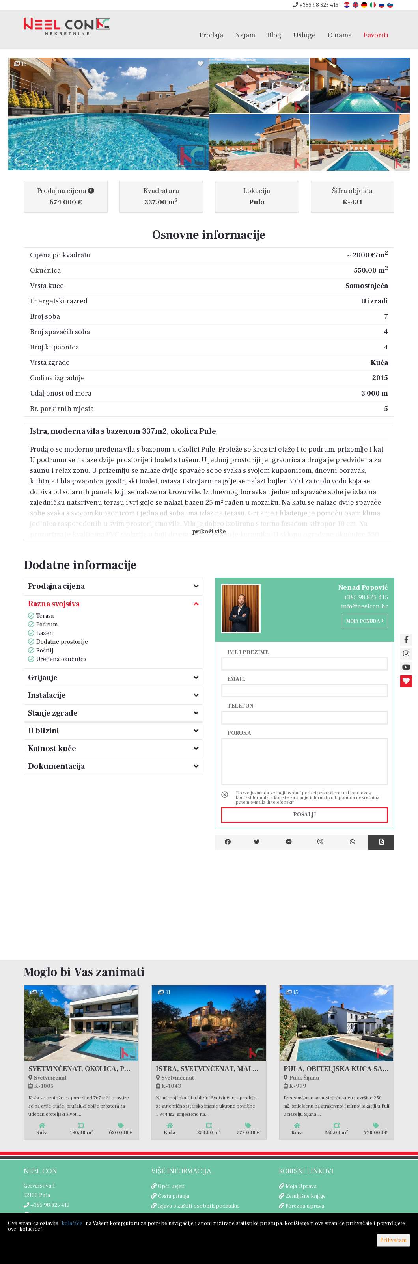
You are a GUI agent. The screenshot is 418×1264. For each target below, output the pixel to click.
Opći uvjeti (171, 1186)
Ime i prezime (248, 652)
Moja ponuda (365, 621)
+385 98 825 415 (315, 5)
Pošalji (304, 814)
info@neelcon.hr (364, 606)
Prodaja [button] (211, 35)
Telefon (240, 706)
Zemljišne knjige (306, 1196)
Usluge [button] (304, 35)
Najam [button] (245, 35)
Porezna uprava (305, 1206)
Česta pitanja (173, 1196)
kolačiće (72, 1223)
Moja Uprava (301, 1186)
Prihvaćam (393, 1240)
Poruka (239, 733)
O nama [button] (340, 35)
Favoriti (376, 35)
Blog (274, 35)
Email (236, 679)
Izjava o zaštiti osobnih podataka (198, 1206)
